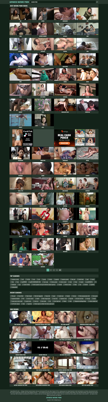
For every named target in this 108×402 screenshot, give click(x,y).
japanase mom (64, 298)
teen (18, 282)
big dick (71, 298)
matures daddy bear (93, 301)
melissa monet (63, 282)
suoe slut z (55, 298)
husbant (68, 296)
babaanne (14, 284)
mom (34, 279)
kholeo (65, 301)
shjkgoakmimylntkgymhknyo (80, 301)
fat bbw (28, 279)
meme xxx (36, 301)
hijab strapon (29, 296)
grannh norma (28, 301)
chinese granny (54, 282)
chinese (50, 279)
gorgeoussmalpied (15, 298)
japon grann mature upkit (17, 301)
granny (44, 279)
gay (20, 284)
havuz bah (48, 296)
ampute (81, 282)
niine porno (95, 296)
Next (60, 270)
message (88, 298)
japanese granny (65, 279)
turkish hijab (81, 279)
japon (54, 296)
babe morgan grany (46, 298)
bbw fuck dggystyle (39, 296)
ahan (24, 304)
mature (93, 279)
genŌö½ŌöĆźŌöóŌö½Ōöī (35, 282)
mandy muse (60, 296)
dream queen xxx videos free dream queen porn (44, 304)
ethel (70, 301)
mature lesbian (27, 284)
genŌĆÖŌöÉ (24, 282)
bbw (13, 282)
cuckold (60, 284)
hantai (94, 298)
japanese (57, 279)
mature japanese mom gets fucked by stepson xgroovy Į (44, 284)
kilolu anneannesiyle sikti (84, 296)
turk (23, 279)
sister (70, 282)
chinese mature (68, 284)
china (76, 282)
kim (50, 301)
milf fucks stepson (16, 304)
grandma (92, 284)
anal (39, 279)
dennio (38, 298)
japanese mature (15, 279)
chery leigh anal (57, 301)
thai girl (13, 296)
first (23, 298)
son (80, 284)
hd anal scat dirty (79, 298)
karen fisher (21, 296)
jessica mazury (30, 298)
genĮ (87, 279)
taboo (75, 284)
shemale (86, 284)
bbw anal (73, 279)
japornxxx (30, 304)
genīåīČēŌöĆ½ (90, 282)
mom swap (46, 282)
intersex (74, 296)
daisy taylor (43, 301)
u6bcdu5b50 (14, 287)
